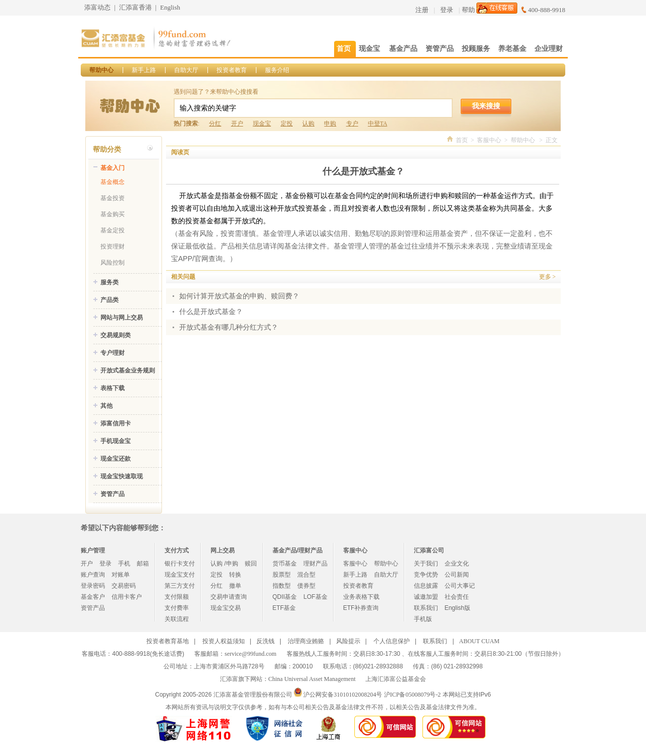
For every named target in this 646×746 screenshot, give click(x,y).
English (170, 7)
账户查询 (93, 574)
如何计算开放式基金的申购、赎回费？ (239, 296)
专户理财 (112, 353)
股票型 (282, 574)
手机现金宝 (115, 441)
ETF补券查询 (361, 607)
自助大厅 (186, 70)
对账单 (121, 574)
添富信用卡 (115, 423)
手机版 (423, 619)
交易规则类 (115, 335)
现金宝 (262, 123)
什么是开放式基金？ (211, 312)
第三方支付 (180, 585)
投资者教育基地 (167, 641)
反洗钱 (265, 641)
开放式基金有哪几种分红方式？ (228, 327)
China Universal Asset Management (312, 678)
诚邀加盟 (426, 596)
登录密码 (93, 585)
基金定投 (112, 230)
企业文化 (457, 563)
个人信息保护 (391, 641)
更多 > (547, 277)
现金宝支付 (180, 574)
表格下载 (112, 388)
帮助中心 (101, 70)
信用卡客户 (127, 596)
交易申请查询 (228, 596)
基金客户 (93, 596)
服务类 (109, 282)
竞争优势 (426, 574)
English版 (457, 607)
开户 (237, 123)
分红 (215, 123)
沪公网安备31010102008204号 (342, 694)
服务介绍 (277, 70)
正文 (552, 140)
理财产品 (315, 563)
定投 (287, 123)
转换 (235, 574)
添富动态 (97, 7)
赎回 (251, 563)
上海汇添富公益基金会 (395, 678)
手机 (124, 563)
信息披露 (426, 585)
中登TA (377, 123)
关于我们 (426, 563)
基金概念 (112, 182)
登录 (446, 10)
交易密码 (124, 585)
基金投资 (112, 198)
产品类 (109, 300)
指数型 (282, 585)
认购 (308, 123)
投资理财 (112, 246)
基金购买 (112, 214)
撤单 (235, 585)
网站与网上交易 (121, 318)
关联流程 (177, 619)
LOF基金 (315, 596)
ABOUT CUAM (479, 641)
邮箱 (143, 563)
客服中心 (489, 140)
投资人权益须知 (223, 641)
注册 (421, 10)
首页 (462, 140)
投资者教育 (232, 70)
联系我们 (426, 607)
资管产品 (112, 494)
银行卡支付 (180, 563)
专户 (352, 123)
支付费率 (177, 607)
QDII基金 (285, 596)
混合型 (306, 574)
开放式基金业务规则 (127, 370)
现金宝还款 (115, 459)
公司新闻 (457, 574)
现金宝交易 (225, 607)
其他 (106, 406)
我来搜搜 (486, 106)
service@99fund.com (251, 653)
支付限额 (177, 596)
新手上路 (144, 70)
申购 (330, 123)
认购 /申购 (224, 563)
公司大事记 (460, 585)
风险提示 (348, 641)
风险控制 (112, 263)
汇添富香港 (135, 7)
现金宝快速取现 (121, 476)
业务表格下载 (361, 596)
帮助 (468, 10)
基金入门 (112, 168)
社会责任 (457, 596)
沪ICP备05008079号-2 (412, 694)
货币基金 (285, 563)
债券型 (306, 585)
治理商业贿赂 (306, 641)
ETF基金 (284, 607)
